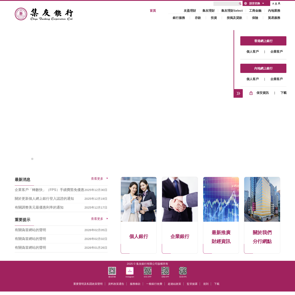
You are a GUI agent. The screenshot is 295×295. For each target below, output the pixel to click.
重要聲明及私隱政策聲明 (88, 283)
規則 (206, 283)
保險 (255, 17)
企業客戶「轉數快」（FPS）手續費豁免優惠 (49, 190)
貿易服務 (274, 17)
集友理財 (208, 10)
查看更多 (97, 178)
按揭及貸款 (234, 17)
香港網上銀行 (263, 41)
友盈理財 (190, 10)
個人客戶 (252, 51)
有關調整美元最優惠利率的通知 (39, 207)
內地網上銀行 (263, 68)
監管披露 (192, 283)
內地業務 (274, 10)
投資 (214, 17)
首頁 (153, 10)
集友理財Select (232, 10)
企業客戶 (276, 51)
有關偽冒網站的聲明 (30, 230)
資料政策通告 (116, 283)
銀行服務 (179, 17)
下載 (283, 92)
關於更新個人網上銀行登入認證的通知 (44, 199)
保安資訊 (262, 92)
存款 (198, 17)
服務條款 (135, 283)
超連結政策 (174, 283)
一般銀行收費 (154, 283)
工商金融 (255, 10)
